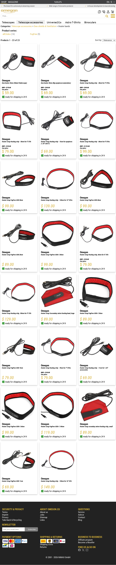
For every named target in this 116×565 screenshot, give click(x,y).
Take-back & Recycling (12, 520)
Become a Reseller (86, 542)
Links (42, 520)
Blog (80, 520)
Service (81, 512)
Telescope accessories (30, 22)
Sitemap (43, 517)
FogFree (35, 34)
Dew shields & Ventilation (45, 26)
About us (44, 512)
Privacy (5, 517)
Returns (43, 547)
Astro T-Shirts (72, 22)
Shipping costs (46, 544)
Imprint (5, 514)
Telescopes (8, 22)
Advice (81, 514)
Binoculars (90, 22)
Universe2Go (54, 22)
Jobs (42, 514)
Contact (81, 517)
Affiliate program (85, 539)
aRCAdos (9, 34)
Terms (5, 512)
